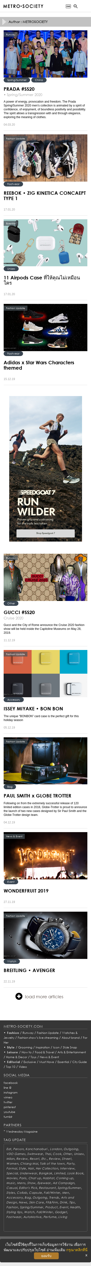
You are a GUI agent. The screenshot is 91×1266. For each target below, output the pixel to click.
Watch (11, 961)
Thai (48, 1154)
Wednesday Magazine (22, 1131)
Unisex (11, 268)
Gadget (61, 1212)
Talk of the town (52, 1163)
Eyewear (44, 1183)
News (23, 1202)
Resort (34, 1158)
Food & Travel (44, 1052)
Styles (10, 1192)
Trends (54, 1197)
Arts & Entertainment (72, 1052)
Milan (10, 1158)
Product (51, 1207)
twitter (8, 1102)
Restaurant (47, 1188)
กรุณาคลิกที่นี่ (76, 1250)
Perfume (50, 1217)
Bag (9, 786)
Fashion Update (48, 1033)
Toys (33, 1057)
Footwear (13, 184)
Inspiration (43, 1047)
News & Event (49, 1057)
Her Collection (47, 1168)
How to (27, 1052)
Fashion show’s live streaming (38, 1037)
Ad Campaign (63, 1183)
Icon (56, 1047)
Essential (63, 1062)
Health (75, 1207)
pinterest (10, 1107)
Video (23, 1067)
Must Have (46, 1062)
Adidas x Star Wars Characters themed (39, 365)
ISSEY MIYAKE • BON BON (33, 708)
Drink (63, 1202)
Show (31, 1183)
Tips (72, 1202)
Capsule (35, 1192)
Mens (21, 1183)
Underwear (28, 1173)
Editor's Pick (28, 1188)
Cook (57, 1154)
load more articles (39, 996)
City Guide (79, 1062)
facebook (11, 1083)
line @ (7, 1087)
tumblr (8, 1117)
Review (21, 1158)
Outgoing (71, 1149)
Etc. (44, 1158)
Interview (67, 1168)
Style (11, 1047)
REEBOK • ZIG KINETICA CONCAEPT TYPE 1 (45, 195)
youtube (9, 1112)
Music (10, 1183)
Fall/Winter (52, 1192)
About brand (71, 1037)
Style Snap (70, 1047)
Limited (59, 1173)
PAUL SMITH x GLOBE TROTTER (37, 795)
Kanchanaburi (36, 1149)
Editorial (13, 1062)
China (39, 79)
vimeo (8, 1097)
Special (12, 1173)
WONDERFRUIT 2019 (26, 890)
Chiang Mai (29, 1163)
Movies (11, 1178)
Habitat (48, 1178)
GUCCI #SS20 (19, 612)
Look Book (75, 1173)
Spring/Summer (16, 79)
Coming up (64, 1178)
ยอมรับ (46, 1256)
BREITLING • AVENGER (29, 970)
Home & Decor (16, 1057)
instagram (10, 1092)
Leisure (12, 1052)
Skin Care (36, 1202)
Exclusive (30, 1062)
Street (66, 1158)
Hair (31, 1168)
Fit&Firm (52, 1202)
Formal (11, 1168)
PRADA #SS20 (19, 89)
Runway (28, 1033)
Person (18, 1149)
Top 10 (10, 1067)
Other (11, 603)
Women (12, 1163)
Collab (22, 1192)
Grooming (25, 1047)
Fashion (13, 1033)
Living (62, 1217)
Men (65, 1192)
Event (11, 881)
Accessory (13, 699)
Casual (11, 1188)
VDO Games (15, 1154)
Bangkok (45, 1173)
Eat (8, 1149)
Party (70, 1163)
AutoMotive (32, 1217)
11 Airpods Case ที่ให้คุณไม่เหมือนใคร (42, 280)
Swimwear (35, 1154)
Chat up (34, 1178)
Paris (22, 1178)
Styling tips (14, 1212)
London (56, 1149)
